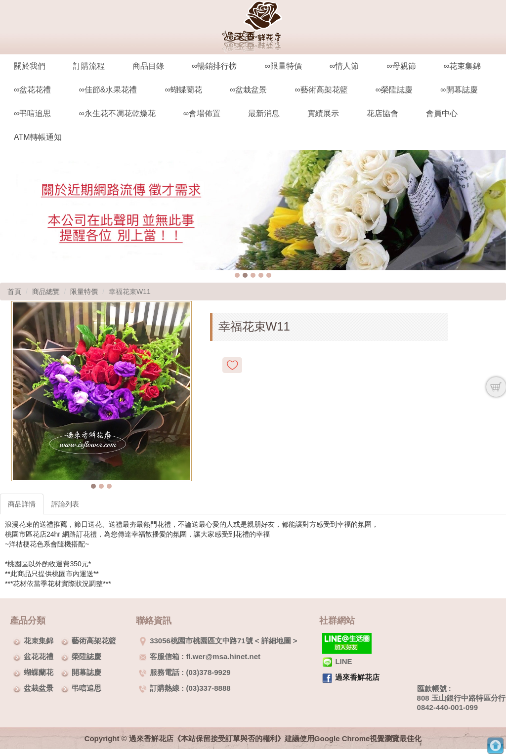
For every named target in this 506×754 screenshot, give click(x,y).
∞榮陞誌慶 (394, 89)
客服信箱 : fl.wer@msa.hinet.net (199, 656)
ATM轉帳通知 (38, 137)
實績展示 (323, 113)
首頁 (14, 291)
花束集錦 (38, 640)
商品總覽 (46, 291)
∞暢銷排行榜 (214, 66)
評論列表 (65, 504)
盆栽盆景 (38, 688)
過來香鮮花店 (357, 677)
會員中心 (442, 113)
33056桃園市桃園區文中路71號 (196, 640)
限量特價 (84, 291)
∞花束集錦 (462, 66)
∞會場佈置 (201, 113)
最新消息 (264, 113)
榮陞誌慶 (86, 656)
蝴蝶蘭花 (38, 672)
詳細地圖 (276, 640)
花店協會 (382, 113)
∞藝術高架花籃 (321, 89)
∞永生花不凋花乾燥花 (117, 113)
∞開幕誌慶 (458, 89)
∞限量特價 (282, 66)
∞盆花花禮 (32, 89)
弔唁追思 (86, 688)
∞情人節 (344, 66)
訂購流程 (89, 66)
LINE (337, 661)
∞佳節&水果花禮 (108, 89)
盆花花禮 (38, 656)
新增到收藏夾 (232, 365)
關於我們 (29, 66)
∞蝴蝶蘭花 (183, 89)
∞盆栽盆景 (248, 89)
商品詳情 (22, 504)
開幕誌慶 (86, 672)
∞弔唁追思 (32, 113)
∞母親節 (401, 66)
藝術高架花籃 (94, 640)
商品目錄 (148, 66)
